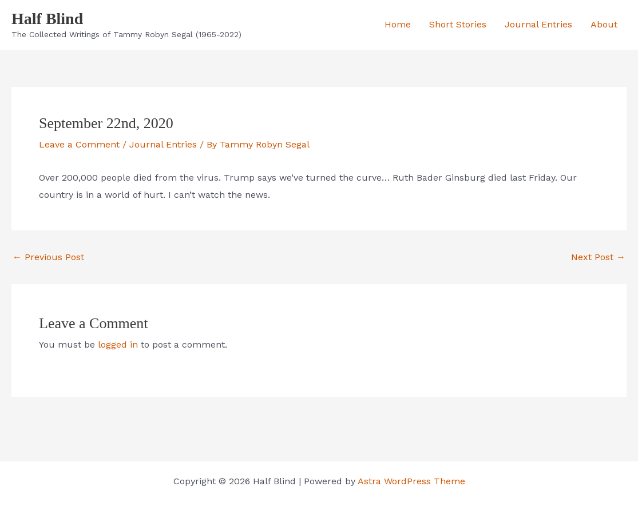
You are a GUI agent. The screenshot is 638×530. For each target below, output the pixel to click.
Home (398, 24)
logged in (118, 344)
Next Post (598, 257)
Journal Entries (538, 24)
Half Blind (47, 18)
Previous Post (48, 257)
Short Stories (457, 24)
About (604, 24)
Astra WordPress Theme (411, 481)
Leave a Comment (79, 144)
